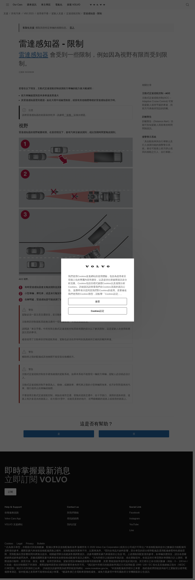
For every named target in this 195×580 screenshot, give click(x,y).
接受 (97, 301)
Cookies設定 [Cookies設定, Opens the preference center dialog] (97, 310)
